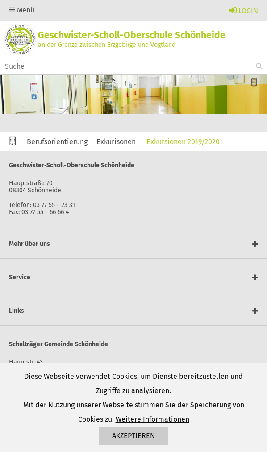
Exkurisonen (116, 141)
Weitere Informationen (152, 419)
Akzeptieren (133, 435)
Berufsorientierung (57, 141)
